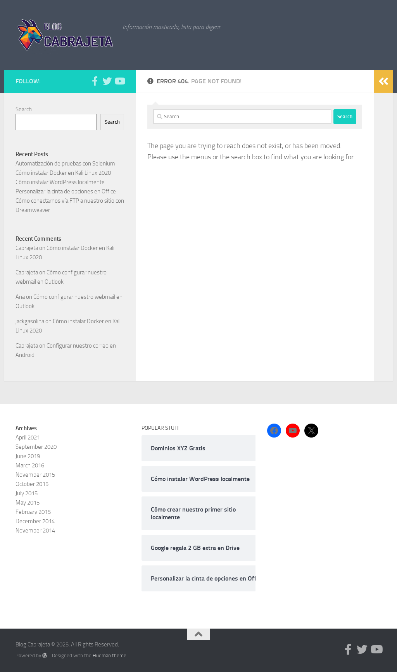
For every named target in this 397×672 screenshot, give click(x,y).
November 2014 (35, 530)
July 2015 (27, 493)
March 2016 (30, 465)
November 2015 (35, 474)
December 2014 (35, 521)
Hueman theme (109, 655)
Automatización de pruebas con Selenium (65, 163)
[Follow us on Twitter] (107, 81)
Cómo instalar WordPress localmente (60, 182)
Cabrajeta (27, 248)
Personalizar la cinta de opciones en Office (66, 191)
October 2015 (32, 484)
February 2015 (33, 511)
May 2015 (28, 502)
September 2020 (36, 446)
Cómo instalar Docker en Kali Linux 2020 (63, 172)
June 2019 (28, 456)
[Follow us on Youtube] (119, 81)
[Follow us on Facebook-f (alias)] (94, 81)
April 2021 (28, 437)
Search (24, 109)
